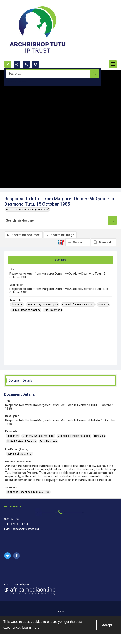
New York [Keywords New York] (103, 304)
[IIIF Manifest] (103, 242)
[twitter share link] (7, 555)
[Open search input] (7, 64)
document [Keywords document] (17, 304)
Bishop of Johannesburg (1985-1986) (27, 209)
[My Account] (26, 64)
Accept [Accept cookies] (107, 625)
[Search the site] (49, 74)
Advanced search (16, 81)
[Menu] (113, 64)
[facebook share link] (16, 555)
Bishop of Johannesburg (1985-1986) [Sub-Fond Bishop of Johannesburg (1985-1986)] (28, 492)
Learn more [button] (30, 627)
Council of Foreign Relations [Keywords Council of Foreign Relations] (78, 304)
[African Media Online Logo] (29, 591)
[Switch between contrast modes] (35, 64)
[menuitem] (60, 611)
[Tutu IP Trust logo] (37, 30)
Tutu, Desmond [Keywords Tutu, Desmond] (53, 310)
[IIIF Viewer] (77, 242)
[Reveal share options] (17, 64)
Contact (60, 611)
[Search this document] (56, 220)
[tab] (60, 260)
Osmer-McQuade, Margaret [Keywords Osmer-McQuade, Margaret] (43, 304)
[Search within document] (112, 220)
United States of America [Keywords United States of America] (26, 310)
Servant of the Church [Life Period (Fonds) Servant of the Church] (19, 453)
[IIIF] (61, 242)
